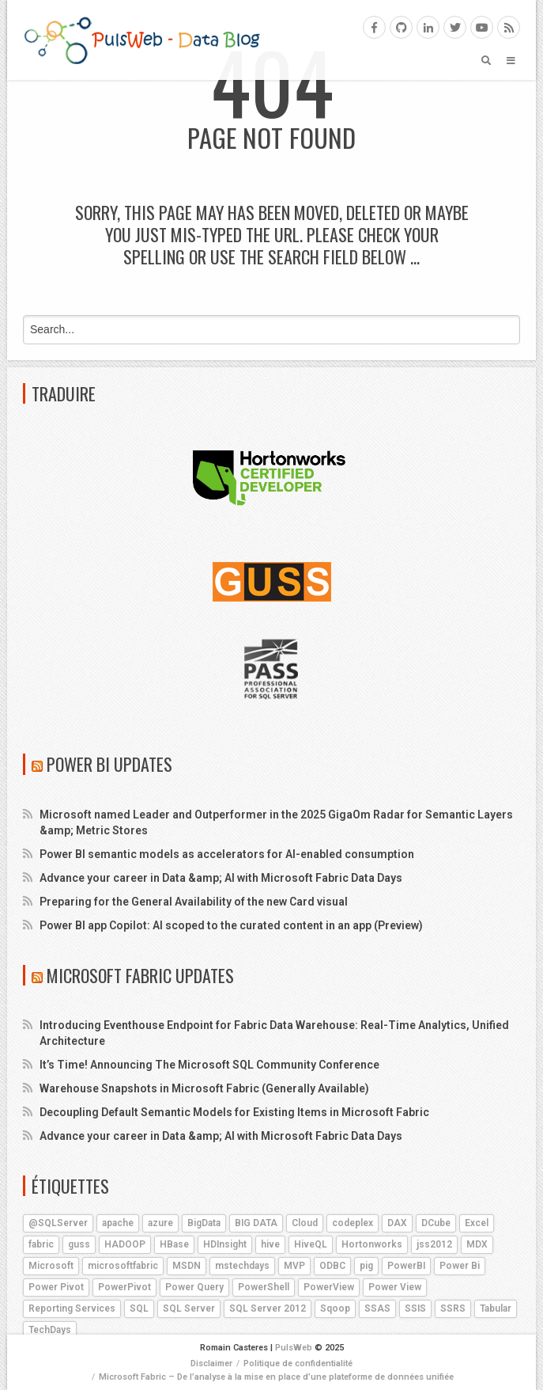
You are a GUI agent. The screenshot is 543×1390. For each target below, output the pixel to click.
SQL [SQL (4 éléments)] (139, 1308)
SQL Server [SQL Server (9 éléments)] (189, 1308)
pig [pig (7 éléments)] (366, 1265)
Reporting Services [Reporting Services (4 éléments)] (71, 1308)
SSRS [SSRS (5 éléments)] (453, 1308)
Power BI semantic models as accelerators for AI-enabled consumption (227, 854)
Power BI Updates (109, 764)
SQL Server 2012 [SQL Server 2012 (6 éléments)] (267, 1308)
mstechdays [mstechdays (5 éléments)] (242, 1265)
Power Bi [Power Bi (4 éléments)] (459, 1265)
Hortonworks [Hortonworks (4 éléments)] (371, 1244)
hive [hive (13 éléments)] (270, 1244)
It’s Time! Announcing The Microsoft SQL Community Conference (209, 1064)
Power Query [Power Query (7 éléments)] (194, 1287)
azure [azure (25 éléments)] (160, 1223)
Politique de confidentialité (298, 1363)
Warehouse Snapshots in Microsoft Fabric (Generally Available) (204, 1088)
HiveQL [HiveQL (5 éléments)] (310, 1244)
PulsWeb (293, 1348)
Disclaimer (211, 1363)
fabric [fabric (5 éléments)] (41, 1244)
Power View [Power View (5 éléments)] (394, 1287)
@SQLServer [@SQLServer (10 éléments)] (58, 1223)
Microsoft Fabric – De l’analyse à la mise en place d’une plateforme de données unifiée (276, 1377)
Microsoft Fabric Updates (140, 975)
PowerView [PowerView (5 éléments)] (329, 1287)
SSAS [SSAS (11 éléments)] (377, 1308)
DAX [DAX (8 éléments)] (397, 1223)
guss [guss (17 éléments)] (79, 1244)
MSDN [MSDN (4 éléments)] (186, 1265)
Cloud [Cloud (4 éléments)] (305, 1223)
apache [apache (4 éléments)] (118, 1223)
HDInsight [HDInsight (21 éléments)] (225, 1244)
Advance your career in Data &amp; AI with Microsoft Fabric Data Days (221, 878)
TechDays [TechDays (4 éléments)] (49, 1329)
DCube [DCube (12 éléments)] (436, 1223)
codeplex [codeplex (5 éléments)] (352, 1223)
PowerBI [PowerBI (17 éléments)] (406, 1265)
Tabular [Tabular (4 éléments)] (495, 1308)
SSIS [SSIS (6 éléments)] (415, 1308)
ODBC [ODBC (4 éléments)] (332, 1265)
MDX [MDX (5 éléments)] (477, 1244)
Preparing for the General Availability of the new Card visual (194, 901)
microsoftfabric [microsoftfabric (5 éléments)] (123, 1265)
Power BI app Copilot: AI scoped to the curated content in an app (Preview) (231, 925)
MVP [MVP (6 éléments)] (294, 1265)
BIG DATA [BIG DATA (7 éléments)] (256, 1223)
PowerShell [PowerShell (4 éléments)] (263, 1287)
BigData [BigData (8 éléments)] (204, 1223)
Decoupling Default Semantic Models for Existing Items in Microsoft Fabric (234, 1112)
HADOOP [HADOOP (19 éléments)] (124, 1244)
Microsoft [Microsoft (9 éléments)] (51, 1265)
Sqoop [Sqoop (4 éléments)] (335, 1308)
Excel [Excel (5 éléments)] (476, 1223)
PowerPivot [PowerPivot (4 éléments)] (124, 1287)
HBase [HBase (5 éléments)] (174, 1244)
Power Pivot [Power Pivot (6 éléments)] (56, 1287)
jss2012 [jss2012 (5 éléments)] (434, 1244)
